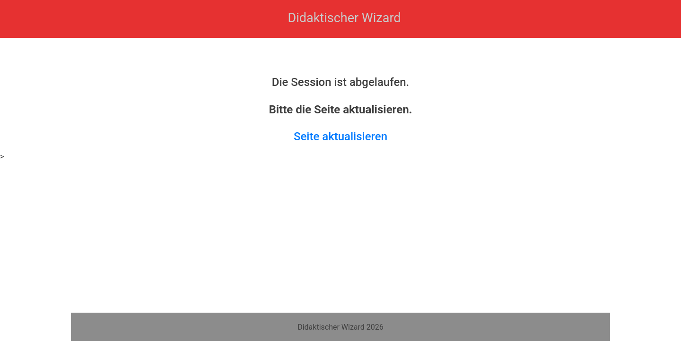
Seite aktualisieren (340, 136)
